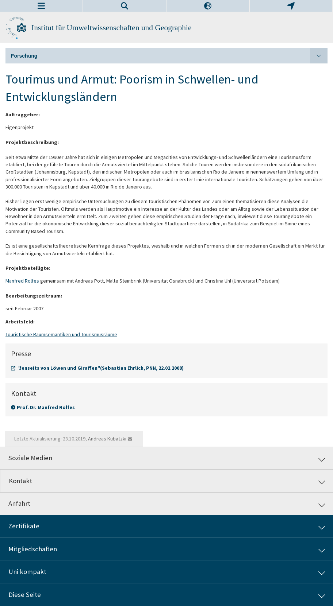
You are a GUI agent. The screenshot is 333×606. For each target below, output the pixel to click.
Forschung (169, 55)
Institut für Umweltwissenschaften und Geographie (111, 27)
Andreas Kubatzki (107, 438)
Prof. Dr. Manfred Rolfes (46, 407)
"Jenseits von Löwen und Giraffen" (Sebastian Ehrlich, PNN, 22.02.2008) (101, 368)
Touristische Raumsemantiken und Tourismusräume (61, 334)
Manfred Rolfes (22, 280)
